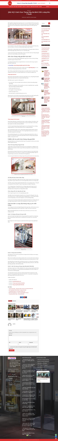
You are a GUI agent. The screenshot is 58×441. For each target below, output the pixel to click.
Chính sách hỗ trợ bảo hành (42, 363)
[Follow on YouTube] (49, 0)
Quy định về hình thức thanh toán (43, 361)
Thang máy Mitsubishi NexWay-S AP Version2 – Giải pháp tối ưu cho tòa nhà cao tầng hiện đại (47, 73)
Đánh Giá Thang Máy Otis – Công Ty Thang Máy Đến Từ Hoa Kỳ (18, 292)
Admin (35, 17)
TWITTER (10, 382)
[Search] (49, 3)
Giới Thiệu (15, 6)
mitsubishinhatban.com (16, 281)
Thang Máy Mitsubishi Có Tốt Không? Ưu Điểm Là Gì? (17, 291)
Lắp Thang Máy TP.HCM (45, 28)
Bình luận (10, 335)
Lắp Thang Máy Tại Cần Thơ (45, 42)
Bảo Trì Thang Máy (44, 63)
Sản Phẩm (20, 6)
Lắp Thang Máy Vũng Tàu (45, 34)
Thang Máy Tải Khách (45, 55)
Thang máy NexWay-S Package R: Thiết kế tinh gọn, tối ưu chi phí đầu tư (46, 86)
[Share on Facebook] (21, 297)
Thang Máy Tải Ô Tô (45, 58)
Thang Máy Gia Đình (45, 49)
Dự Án (40, 6)
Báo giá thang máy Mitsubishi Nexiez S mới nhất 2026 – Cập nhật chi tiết (47, 80)
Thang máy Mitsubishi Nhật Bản (19, 283)
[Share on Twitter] (22, 297)
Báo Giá (28, 6)
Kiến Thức (44, 6)
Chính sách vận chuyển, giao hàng (43, 359)
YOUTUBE (10, 380)
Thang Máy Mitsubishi (45, 48)
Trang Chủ (11, 6)
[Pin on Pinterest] (24, 297)
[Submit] (49, 23)
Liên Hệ (47, 6)
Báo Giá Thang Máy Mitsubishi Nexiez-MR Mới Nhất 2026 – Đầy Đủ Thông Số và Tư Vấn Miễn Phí (47, 99)
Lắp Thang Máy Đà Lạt (45, 39)
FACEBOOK (10, 378)
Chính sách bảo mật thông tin (42, 365)
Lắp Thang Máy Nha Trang (45, 37)
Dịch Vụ (24, 6)
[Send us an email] (48, 0)
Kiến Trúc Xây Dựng (35, 6)
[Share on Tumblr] (26, 297)
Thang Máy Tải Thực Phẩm (45, 61)
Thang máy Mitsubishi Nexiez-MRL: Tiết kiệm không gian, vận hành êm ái (47, 92)
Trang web (31, 342)
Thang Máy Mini (44, 51)
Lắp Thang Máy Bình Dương (45, 31)
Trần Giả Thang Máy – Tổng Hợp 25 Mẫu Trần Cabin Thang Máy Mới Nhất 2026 (21, 288)
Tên (10, 342)
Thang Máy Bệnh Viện (45, 56)
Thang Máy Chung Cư (45, 53)
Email (20, 342)
